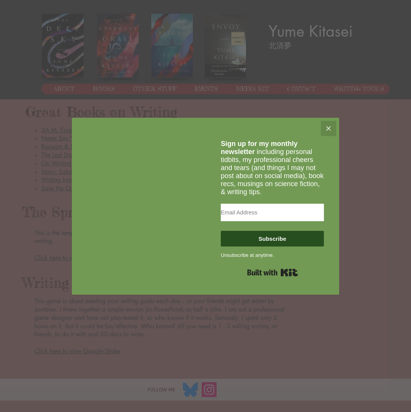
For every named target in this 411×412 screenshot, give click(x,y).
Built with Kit (272, 272)
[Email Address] (272, 212)
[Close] (328, 128)
